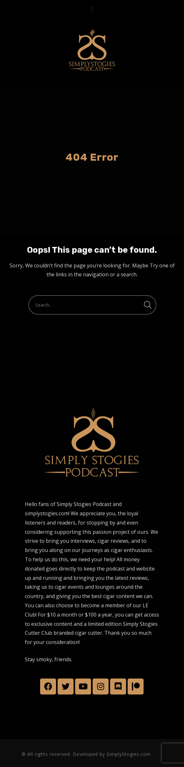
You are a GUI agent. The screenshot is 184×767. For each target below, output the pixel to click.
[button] (92, 8)
